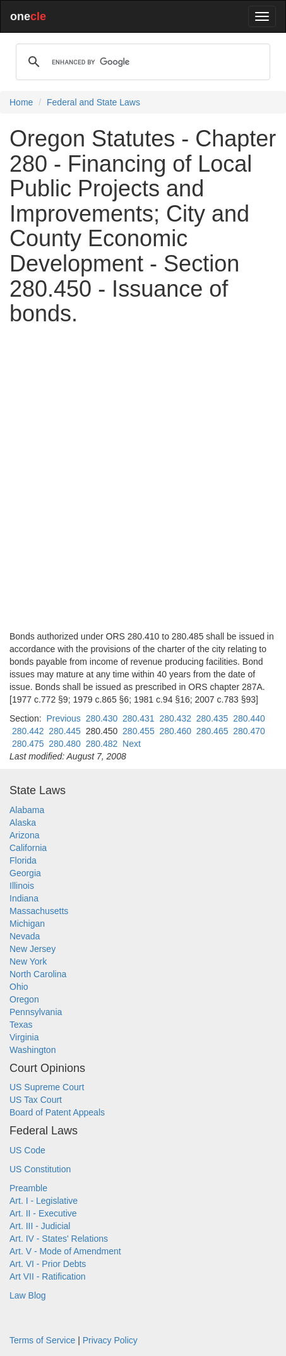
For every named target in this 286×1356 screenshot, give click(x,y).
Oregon (24, 999)
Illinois (21, 886)
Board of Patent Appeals (57, 1112)
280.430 (102, 718)
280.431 (138, 718)
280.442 (28, 731)
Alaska (22, 823)
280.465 (212, 731)
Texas (21, 1025)
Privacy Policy (110, 1340)
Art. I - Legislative (43, 1201)
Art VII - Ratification (47, 1276)
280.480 (65, 744)
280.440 (249, 718)
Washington (32, 1050)
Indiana (24, 898)
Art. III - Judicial (39, 1226)
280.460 (175, 731)
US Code (27, 1150)
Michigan (27, 924)
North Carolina (37, 974)
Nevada (24, 936)
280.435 (212, 718)
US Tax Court (35, 1100)
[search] (141, 61)
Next (131, 744)
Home (21, 102)
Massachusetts (38, 911)
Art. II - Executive (43, 1213)
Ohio (18, 987)
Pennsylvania (35, 1012)
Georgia (25, 873)
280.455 (138, 731)
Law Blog (27, 1295)
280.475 (28, 744)
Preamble (28, 1188)
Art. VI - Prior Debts (47, 1264)
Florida (23, 860)
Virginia (24, 1037)
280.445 (65, 731)
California (28, 848)
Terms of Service (42, 1340)
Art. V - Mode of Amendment (65, 1251)
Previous (63, 718)
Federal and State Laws (93, 102)
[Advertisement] (143, 478)
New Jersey (32, 949)
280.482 (102, 744)
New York (28, 961)
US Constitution (40, 1169)
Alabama (26, 810)
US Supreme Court (46, 1087)
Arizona (24, 835)
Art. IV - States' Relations (58, 1239)
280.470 (249, 731)
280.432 (175, 718)
